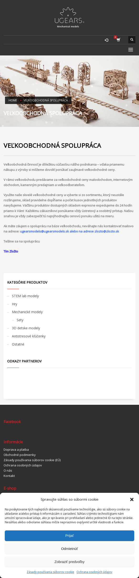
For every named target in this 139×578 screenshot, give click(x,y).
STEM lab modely (25, 296)
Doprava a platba (16, 449)
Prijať (69, 536)
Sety (20, 320)
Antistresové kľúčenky (29, 336)
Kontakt (9, 476)
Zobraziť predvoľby (70, 562)
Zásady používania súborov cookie (50, 572)
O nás (8, 470)
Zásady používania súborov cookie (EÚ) (32, 460)
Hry (14, 304)
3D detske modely (26, 328)
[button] (131, 499)
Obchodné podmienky (20, 455)
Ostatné (18, 344)
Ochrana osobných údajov (94, 572)
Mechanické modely (27, 312)
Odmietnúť (69, 549)
